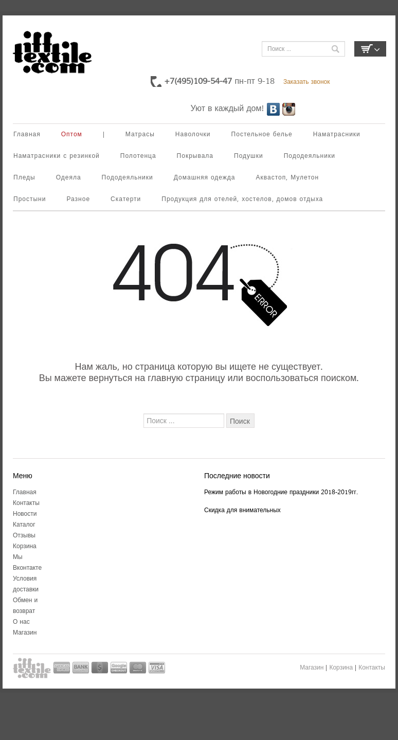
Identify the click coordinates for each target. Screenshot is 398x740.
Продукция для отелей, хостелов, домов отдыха (242, 199)
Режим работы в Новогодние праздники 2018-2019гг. (281, 492)
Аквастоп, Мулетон (287, 178)
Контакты (26, 503)
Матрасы (140, 134)
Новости (25, 514)
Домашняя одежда (205, 178)
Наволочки (193, 134)
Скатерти (126, 199)
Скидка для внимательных (242, 510)
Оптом (71, 134)
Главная (27, 134)
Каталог (24, 525)
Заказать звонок (306, 82)
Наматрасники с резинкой (56, 156)
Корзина (25, 546)
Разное (78, 199)
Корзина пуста (370, 49)
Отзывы (24, 535)
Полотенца (138, 156)
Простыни (29, 199)
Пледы (24, 178)
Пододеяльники (309, 156)
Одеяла (68, 178)
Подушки (248, 156)
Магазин (25, 633)
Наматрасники (336, 134)
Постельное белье (262, 134)
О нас (21, 622)
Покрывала (195, 156)
